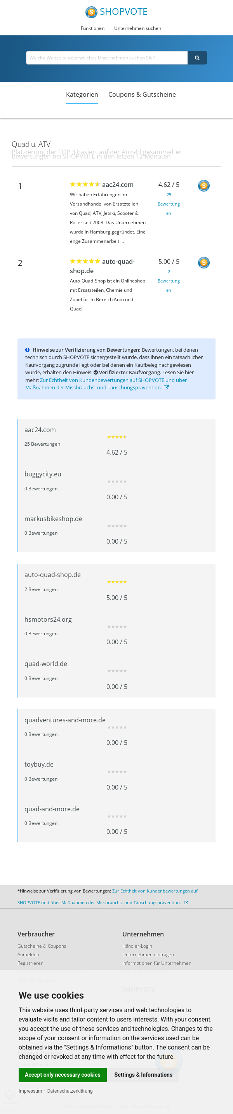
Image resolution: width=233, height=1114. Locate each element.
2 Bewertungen (169, 280)
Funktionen (92, 28)
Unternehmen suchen (137, 28)
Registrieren (30, 963)
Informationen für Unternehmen (156, 963)
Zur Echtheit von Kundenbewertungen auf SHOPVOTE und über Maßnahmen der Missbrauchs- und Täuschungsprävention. (106, 384)
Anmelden (28, 954)
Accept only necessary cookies (63, 1075)
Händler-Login (137, 946)
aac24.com (118, 184)
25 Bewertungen (169, 204)
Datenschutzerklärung (70, 1091)
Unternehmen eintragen (148, 954)
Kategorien (82, 94)
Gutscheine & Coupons (41, 946)
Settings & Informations (144, 1075)
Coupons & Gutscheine (142, 94)
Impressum (30, 1091)
